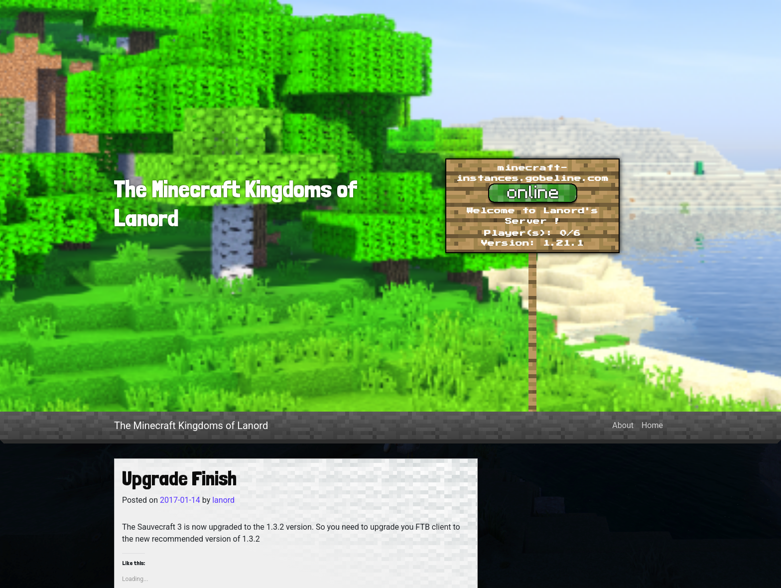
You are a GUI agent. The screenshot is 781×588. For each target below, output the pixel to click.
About (623, 425)
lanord (222, 500)
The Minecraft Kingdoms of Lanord (191, 426)
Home (652, 425)
